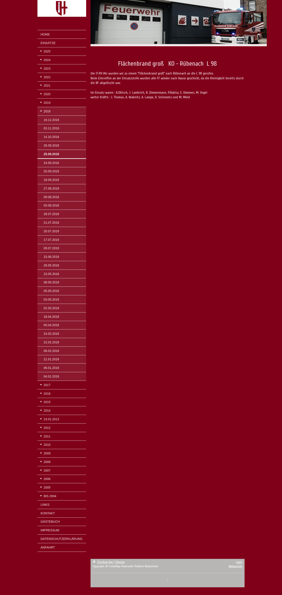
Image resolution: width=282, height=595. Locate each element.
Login (239, 562)
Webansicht (235, 566)
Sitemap (120, 562)
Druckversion (103, 562)
